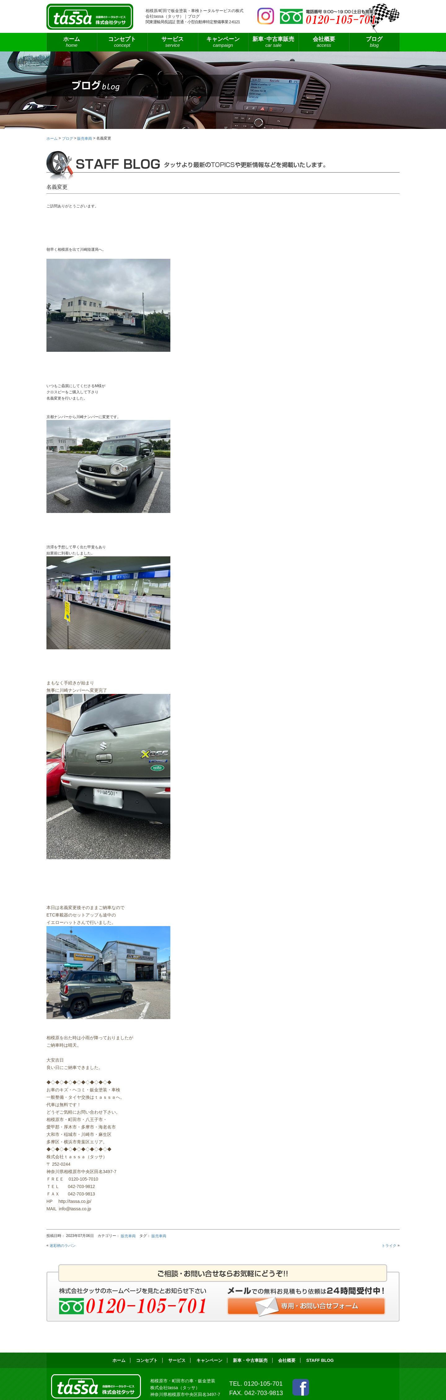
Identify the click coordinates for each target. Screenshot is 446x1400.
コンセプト (122, 42)
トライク (389, 1245)
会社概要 (324, 42)
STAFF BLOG (320, 1360)
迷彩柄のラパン (63, 1245)
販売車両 (128, 1236)
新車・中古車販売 (250, 1360)
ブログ (374, 42)
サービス (173, 42)
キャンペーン (223, 42)
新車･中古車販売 (273, 42)
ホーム (72, 42)
